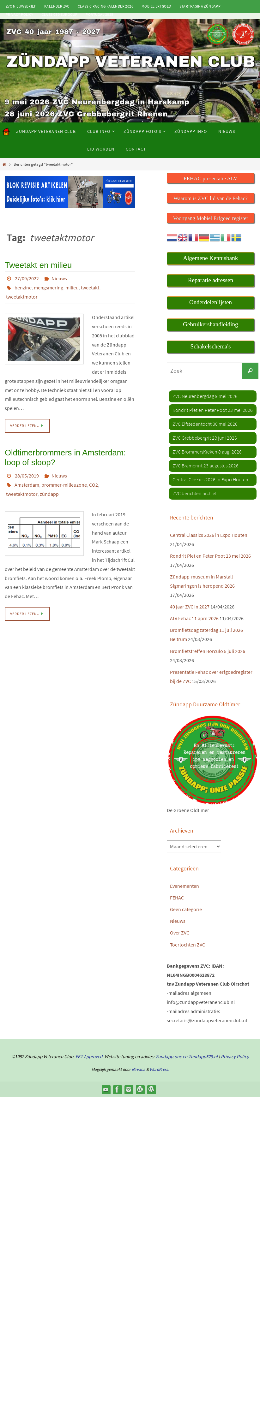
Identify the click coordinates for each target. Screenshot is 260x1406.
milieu (72, 286)
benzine (23, 286)
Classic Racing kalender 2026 (105, 6)
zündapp (49, 490)
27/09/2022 (27, 278)
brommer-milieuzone (64, 481)
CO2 (93, 481)
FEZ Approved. (90, 1055)
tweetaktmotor (22, 295)
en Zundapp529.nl (200, 1055)
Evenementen (184, 885)
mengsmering (48, 286)
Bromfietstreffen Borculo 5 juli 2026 (207, 651)
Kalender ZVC (57, 6)
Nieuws (59, 278)
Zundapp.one (168, 1055)
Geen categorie (186, 908)
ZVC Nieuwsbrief (21, 6)
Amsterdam (27, 481)
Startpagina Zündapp (200, 6)
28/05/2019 (27, 473)
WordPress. (159, 1068)
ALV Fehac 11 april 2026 (194, 618)
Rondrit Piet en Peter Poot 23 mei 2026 (210, 556)
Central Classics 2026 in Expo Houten (208, 535)
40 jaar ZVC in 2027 (189, 607)
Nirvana (138, 1068)
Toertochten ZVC (187, 943)
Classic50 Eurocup (60, 14)
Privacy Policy (19, 14)
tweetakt (90, 286)
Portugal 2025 (99, 14)
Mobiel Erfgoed (156, 6)
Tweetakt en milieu (36, 264)
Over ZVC (179, 931)
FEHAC (177, 897)
